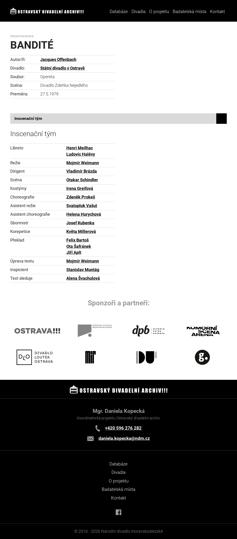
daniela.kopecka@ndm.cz (124, 438)
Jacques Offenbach (58, 59)
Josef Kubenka (80, 223)
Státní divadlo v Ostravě (62, 68)
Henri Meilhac (79, 148)
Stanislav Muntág (82, 269)
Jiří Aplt (73, 252)
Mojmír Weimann (82, 163)
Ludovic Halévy (80, 154)
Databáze (119, 11)
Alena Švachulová (83, 278)
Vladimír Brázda (81, 171)
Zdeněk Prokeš (80, 197)
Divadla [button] (139, 11)
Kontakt (217, 11)
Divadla (118, 472)
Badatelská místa (189, 11)
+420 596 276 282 (123, 428)
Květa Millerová (81, 231)
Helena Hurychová (83, 214)
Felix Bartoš (77, 240)
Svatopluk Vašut (81, 205)
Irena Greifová (79, 188)
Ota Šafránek (78, 246)
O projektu (159, 11)
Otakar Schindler (82, 180)
